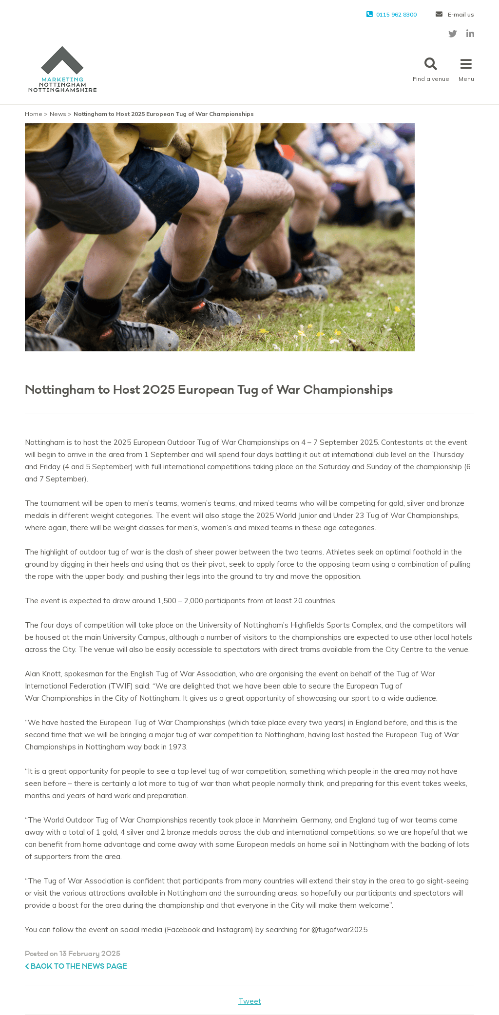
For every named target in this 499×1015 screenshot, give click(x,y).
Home (33, 113)
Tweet (249, 1001)
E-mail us (455, 14)
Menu (466, 69)
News (58, 113)
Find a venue (431, 69)
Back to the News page (76, 966)
